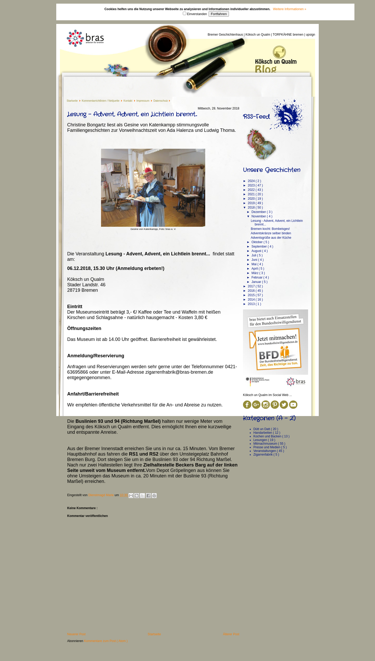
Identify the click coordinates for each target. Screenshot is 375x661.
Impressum (143, 100)
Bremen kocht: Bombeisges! (270, 229)
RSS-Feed (256, 117)
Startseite (72, 100)
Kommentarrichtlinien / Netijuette (101, 100)
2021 (251, 194)
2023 (251, 185)
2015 (251, 295)
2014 (251, 299)
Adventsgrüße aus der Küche (271, 237)
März (255, 273)
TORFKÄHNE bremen (288, 34)
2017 (251, 286)
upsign (310, 34)
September (260, 246)
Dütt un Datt (262, 429)
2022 (251, 190)
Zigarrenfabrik (263, 454)
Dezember (259, 212)
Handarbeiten (263, 433)
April (255, 268)
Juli (254, 255)
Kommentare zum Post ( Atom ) (106, 641)
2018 (251, 207)
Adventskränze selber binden (271, 233)
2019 (251, 203)
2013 (251, 304)
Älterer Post (231, 634)
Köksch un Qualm (258, 34)
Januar (257, 282)
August (257, 251)
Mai (255, 264)
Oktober (258, 242)
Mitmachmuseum (265, 443)
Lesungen (260, 440)
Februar (257, 277)
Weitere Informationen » (289, 9)
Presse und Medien (267, 447)
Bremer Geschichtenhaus (226, 34)
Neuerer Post (76, 634)
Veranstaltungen (265, 451)
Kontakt (128, 100)
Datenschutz (160, 100)
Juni (255, 260)
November (259, 216)
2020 (251, 198)
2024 (251, 181)
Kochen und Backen (267, 436)
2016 (251, 291)
